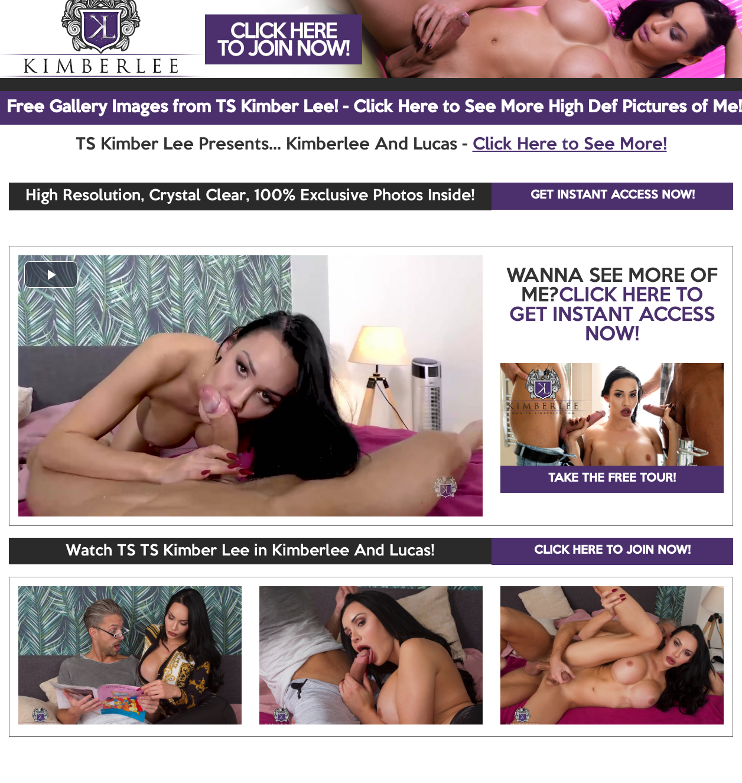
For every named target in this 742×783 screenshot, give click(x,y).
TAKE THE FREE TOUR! (612, 478)
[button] (50, 274)
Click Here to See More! (570, 144)
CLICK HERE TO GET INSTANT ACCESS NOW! (612, 315)
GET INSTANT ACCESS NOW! (613, 195)
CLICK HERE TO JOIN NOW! (612, 550)
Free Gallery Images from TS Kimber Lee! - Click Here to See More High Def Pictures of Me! (374, 107)
